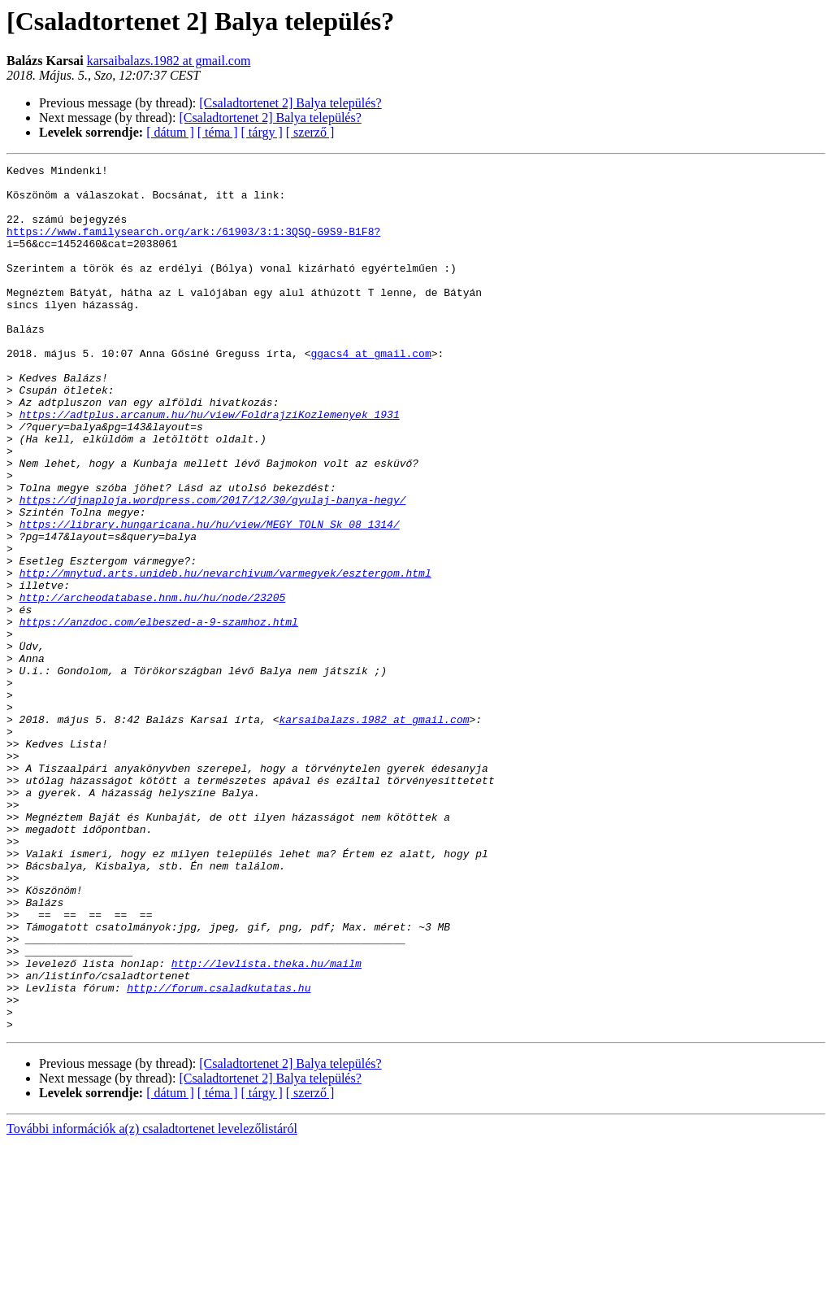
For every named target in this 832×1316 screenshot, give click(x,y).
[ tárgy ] (262, 132)
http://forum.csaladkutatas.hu (218, 1153)
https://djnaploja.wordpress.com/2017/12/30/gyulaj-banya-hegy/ (213, 567)
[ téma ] (217, 132)
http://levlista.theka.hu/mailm (266, 1124)
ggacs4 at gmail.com (370, 392)
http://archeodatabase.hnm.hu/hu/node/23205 (153, 685)
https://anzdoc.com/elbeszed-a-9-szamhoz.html (159, 714)
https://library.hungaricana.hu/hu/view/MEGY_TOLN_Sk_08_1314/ (210, 597)
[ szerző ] (310, 132)
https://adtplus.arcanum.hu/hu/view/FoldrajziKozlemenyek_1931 (210, 465)
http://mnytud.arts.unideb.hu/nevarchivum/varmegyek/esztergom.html (225, 655)
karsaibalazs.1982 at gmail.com (169, 61)
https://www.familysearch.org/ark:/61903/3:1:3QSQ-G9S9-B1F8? (193, 245)
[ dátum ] (170, 132)
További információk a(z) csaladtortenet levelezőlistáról (151, 1302)
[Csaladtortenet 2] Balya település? (290, 103)
